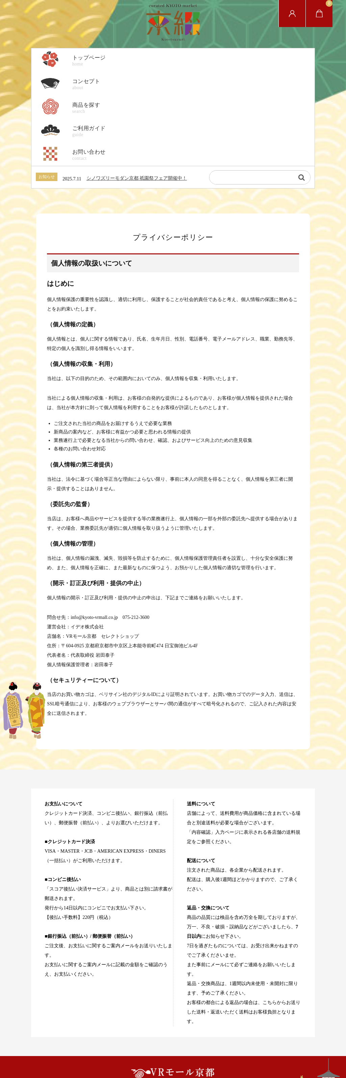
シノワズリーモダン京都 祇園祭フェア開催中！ (136, 114)
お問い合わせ (240, 1028)
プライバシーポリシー (137, 1028)
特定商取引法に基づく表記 (192, 1028)
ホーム (100, 1028)
